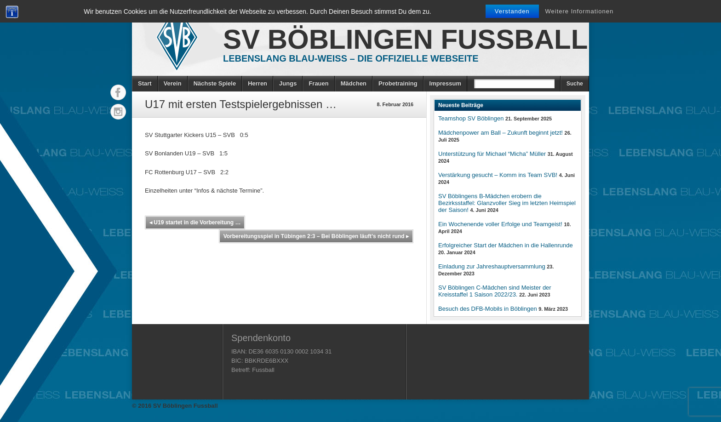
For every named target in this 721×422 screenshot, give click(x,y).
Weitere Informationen (579, 11)
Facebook (118, 92)
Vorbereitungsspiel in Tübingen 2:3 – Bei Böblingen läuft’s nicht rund (316, 236)
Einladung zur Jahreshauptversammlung (491, 266)
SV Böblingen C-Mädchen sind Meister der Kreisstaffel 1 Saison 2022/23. (494, 291)
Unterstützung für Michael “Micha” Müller (492, 153)
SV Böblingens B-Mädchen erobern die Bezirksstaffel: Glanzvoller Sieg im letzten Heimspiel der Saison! (507, 203)
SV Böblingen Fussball (405, 39)
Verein (173, 83)
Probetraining (398, 83)
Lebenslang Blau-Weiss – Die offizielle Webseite (351, 58)
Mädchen (353, 83)
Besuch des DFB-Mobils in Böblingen (487, 308)
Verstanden (512, 11)
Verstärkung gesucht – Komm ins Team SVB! (497, 174)
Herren (257, 83)
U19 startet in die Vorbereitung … (194, 222)
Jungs (288, 83)
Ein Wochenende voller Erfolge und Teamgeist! (500, 224)
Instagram (118, 111)
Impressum (445, 83)
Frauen (318, 83)
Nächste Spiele (215, 83)
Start (145, 83)
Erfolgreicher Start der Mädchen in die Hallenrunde (505, 245)
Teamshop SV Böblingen (471, 118)
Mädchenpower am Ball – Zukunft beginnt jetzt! (500, 132)
